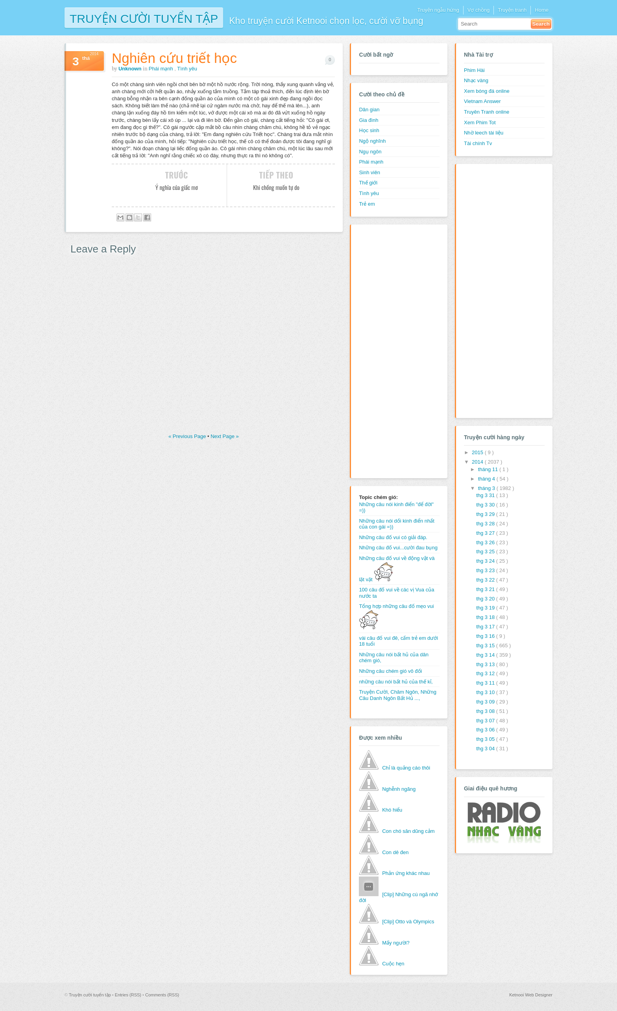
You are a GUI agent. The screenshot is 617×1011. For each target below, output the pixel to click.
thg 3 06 (486, 730)
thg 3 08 (486, 711)
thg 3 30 (486, 505)
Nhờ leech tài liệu (483, 133)
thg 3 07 (486, 721)
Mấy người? (396, 943)
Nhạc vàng (476, 80)
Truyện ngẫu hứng (438, 10)
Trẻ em (367, 204)
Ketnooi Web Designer (530, 995)
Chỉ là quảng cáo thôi (406, 768)
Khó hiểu (392, 810)
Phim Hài (474, 70)
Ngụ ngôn (370, 152)
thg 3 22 (486, 580)
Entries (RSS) (128, 995)
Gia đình (368, 120)
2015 (478, 452)
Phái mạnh (162, 69)
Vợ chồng (478, 10)
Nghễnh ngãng (399, 789)
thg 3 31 (486, 495)
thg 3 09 (486, 702)
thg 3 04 (486, 748)
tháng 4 (487, 479)
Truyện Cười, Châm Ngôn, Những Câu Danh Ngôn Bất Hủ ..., (397, 695)
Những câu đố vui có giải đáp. (393, 537)
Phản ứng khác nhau (406, 873)
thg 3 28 (486, 524)
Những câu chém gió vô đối (390, 671)
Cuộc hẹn (393, 964)
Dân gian (369, 109)
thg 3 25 (486, 551)
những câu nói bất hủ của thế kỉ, (395, 682)
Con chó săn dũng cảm (408, 831)
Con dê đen (395, 852)
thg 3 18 (486, 617)
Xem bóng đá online (487, 91)
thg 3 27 (486, 533)
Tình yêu (187, 69)
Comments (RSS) (162, 995)
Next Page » (225, 436)
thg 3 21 (486, 589)
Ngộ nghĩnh (372, 141)
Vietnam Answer (482, 101)
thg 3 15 (486, 645)
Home (542, 10)
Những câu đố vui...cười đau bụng (398, 548)
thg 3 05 (486, 739)
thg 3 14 (486, 655)
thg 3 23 (486, 570)
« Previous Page (187, 436)
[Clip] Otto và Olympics (408, 921)
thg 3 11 (486, 683)
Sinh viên (369, 172)
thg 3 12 (486, 673)
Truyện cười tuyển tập (144, 18)
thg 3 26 (486, 542)
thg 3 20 (486, 599)
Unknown (130, 69)
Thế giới (368, 183)
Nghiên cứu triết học (174, 58)
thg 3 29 (486, 514)
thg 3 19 (486, 608)
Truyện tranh (512, 10)
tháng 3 (487, 488)
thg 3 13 (486, 664)
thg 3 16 (486, 636)
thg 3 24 (486, 561)
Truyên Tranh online (486, 112)
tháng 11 (488, 469)
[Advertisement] (390, 350)
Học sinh (369, 130)
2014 (478, 462)
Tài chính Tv (478, 143)
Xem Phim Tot (480, 122)
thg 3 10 (486, 692)
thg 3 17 (486, 627)
